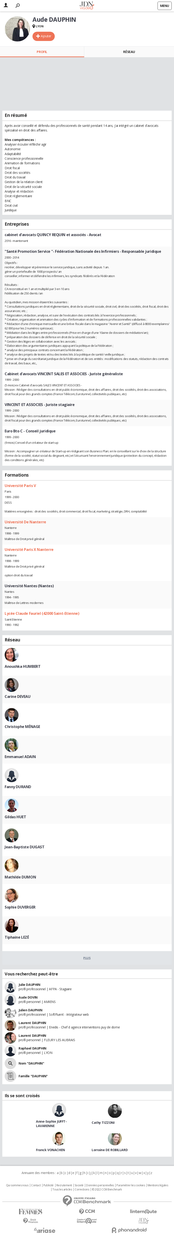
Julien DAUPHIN (30, 1010)
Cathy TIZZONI (103, 1122)
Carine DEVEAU (18, 696)
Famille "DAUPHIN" (33, 1076)
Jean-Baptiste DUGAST (25, 847)
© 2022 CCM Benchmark (107, 1189)
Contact (36, 1185)
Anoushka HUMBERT (22, 666)
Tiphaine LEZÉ (17, 937)
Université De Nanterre (25, 522)
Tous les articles (62, 1189)
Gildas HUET (15, 816)
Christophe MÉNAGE (22, 726)
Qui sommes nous (17, 1185)
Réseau (129, 52)
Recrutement (64, 1185)
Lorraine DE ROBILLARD (110, 1150)
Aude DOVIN (28, 997)
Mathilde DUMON (20, 877)
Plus (86, 958)
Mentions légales (158, 1185)
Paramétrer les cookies (130, 1185)
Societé (79, 1185)
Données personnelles (100, 1185)
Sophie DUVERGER (20, 907)
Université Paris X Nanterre (29, 549)
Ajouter (46, 36)
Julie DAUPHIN (29, 984)
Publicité (48, 1185)
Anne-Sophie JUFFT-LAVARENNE (51, 1123)
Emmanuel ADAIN (20, 756)
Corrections (82, 1189)
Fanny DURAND (18, 786)
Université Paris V (20, 485)
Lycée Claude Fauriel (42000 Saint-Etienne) (42, 613)
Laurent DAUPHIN (32, 1023)
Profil (42, 52)
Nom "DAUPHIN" (31, 1063)
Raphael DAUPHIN (32, 1048)
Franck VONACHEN (50, 1150)
